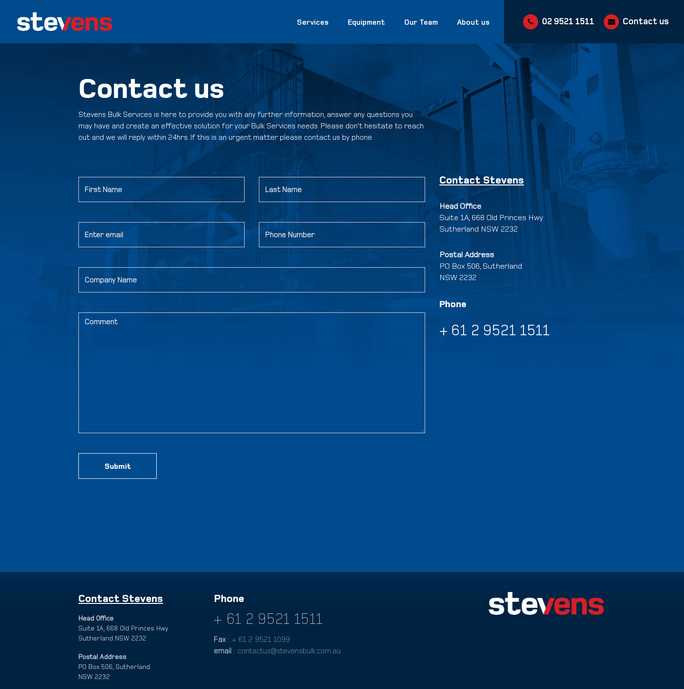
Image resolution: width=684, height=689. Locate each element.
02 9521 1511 (568, 21)
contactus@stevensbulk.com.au (289, 650)
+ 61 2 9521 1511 (268, 617)
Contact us (646, 21)
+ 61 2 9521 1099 (261, 639)
